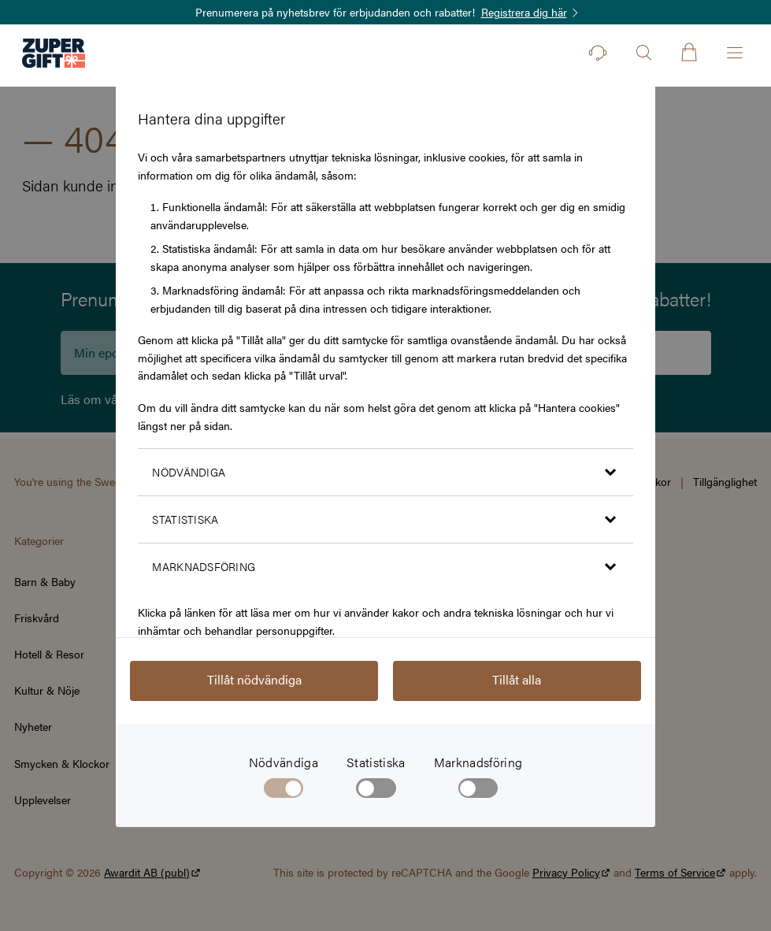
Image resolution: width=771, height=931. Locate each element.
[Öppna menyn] (735, 52)
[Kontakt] (598, 52)
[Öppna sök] (643, 52)
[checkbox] (376, 791)
